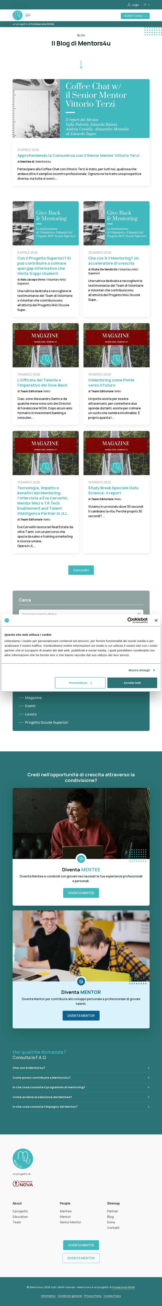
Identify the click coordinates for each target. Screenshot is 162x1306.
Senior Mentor (70, 1222)
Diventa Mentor (81, 1015)
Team (17, 1222)
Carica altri (81, 570)
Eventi (30, 705)
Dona (111, 1222)
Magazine (33, 697)
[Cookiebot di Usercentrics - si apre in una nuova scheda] (130, 620)
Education (20, 1217)
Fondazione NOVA (123, 1287)
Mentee (66, 1211)
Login (133, 5)
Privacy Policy (93, 1296)
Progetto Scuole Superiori (46, 722)
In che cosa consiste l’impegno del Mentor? (45, 1107)
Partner (112, 1211)
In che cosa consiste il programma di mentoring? (49, 1087)
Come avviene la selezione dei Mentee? (42, 1097)
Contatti (113, 1228)
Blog (110, 1217)
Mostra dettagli (139, 670)
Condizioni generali (70, 1296)
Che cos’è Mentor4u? (29, 1068)
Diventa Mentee (81, 893)
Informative (48, 1296)
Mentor (65, 1217)
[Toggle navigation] (28, 15)
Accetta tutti (132, 682)
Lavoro (31, 714)
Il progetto (20, 1211)
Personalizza (80, 682)
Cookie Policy (112, 1296)
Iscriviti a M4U (133, 15)
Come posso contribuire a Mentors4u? (42, 1078)
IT (145, 5)
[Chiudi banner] (156, 620)
